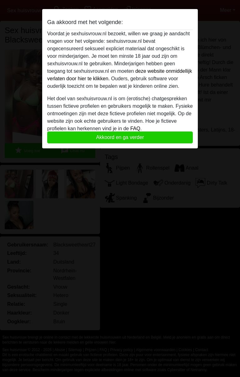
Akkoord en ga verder (120, 137)
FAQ (135, 128)
